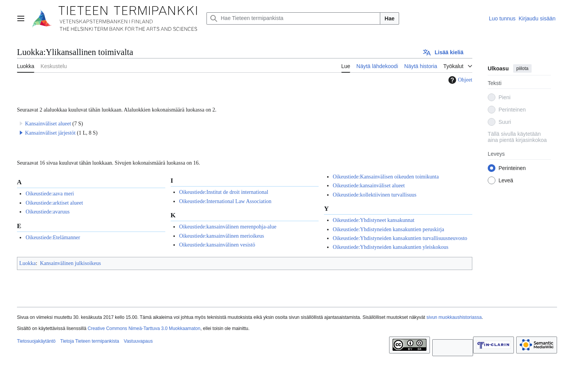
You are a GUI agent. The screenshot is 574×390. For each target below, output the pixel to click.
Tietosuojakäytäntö (36, 341)
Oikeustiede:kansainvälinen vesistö (217, 245)
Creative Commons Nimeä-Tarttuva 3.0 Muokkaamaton (143, 328)
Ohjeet (459, 80)
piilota (522, 68)
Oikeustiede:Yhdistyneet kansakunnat (374, 220)
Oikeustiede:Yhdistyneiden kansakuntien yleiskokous (390, 247)
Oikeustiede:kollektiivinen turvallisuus (374, 195)
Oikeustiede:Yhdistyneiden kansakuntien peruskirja (388, 229)
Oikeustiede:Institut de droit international (223, 192)
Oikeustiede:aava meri (49, 194)
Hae (389, 18)
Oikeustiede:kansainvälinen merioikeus (221, 236)
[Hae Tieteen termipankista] (293, 18)
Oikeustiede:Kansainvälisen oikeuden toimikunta (386, 177)
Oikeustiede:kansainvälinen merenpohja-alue (227, 227)
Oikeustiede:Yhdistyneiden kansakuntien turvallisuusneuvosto (400, 238)
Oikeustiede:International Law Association (225, 201)
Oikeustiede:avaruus (47, 212)
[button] (21, 132)
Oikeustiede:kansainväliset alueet (369, 185)
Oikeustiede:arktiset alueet (54, 203)
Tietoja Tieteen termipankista (89, 341)
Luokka (27, 263)
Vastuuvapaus (138, 341)
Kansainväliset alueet (48, 124)
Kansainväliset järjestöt (50, 133)
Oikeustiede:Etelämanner (52, 237)
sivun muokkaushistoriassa (454, 317)
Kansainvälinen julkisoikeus (70, 263)
